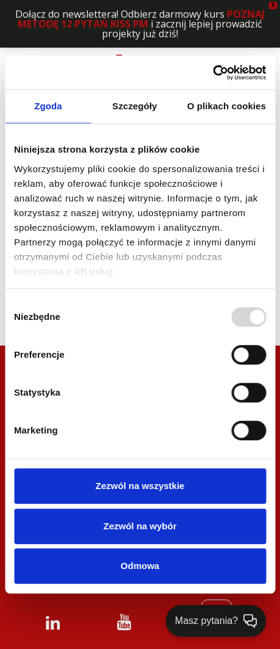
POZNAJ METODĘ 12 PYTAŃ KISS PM (141, 19)
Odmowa (140, 565)
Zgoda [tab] (48, 106)
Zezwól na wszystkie (140, 485)
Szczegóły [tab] (134, 106)
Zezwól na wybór (139, 526)
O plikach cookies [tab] (226, 106)
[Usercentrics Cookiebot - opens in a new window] (212, 73)
